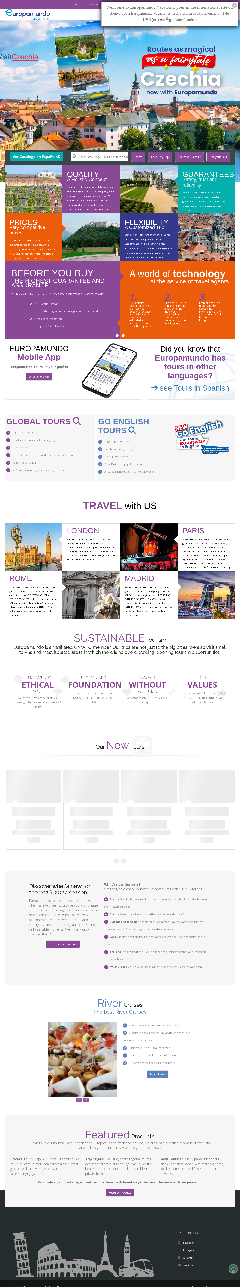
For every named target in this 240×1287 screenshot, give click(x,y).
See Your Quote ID (191, 156)
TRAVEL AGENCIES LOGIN (137, 1280)
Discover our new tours (62, 939)
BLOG (223, 1275)
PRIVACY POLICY (191, 1280)
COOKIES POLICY (216, 1280)
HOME (169, 1275)
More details (157, 1061)
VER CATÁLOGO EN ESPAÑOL (78, 4)
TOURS (200, 1275)
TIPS (212, 1275)
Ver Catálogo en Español (36, 156)
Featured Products (120, 1180)
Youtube (185, 1252)
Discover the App (39, 376)
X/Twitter (185, 1245)
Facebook (186, 1230)
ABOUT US (184, 1275)
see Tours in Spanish (190, 388)
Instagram (186, 1237)
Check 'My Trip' (162, 156)
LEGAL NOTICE (167, 1280)
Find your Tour (219, 156)
